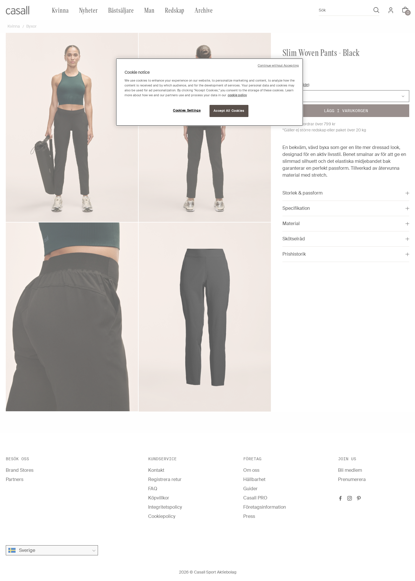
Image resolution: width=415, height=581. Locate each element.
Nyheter (88, 9)
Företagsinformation (264, 507)
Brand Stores (19, 470)
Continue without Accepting (278, 65)
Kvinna (60, 9)
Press (249, 516)
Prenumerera (352, 479)
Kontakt (156, 470)
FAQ (152, 489)
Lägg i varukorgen (346, 110)
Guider (250, 489)
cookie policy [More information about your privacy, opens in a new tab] (237, 95)
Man (149, 9)
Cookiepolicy (161, 516)
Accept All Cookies (229, 111)
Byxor (31, 26)
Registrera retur (165, 479)
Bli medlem (350, 470)
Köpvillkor (158, 498)
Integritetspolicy (165, 507)
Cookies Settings (187, 110)
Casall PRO (255, 498)
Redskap (174, 9)
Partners (14, 479)
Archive (204, 9)
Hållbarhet (254, 479)
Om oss (251, 470)
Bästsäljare (121, 9)
